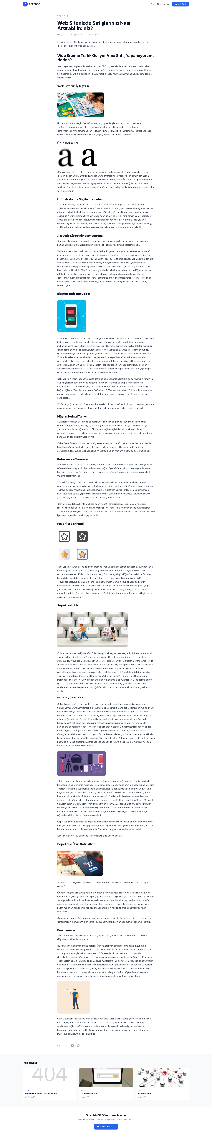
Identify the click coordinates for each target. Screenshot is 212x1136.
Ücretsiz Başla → (106, 1126)
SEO (104, 66)
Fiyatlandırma (163, 4)
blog (66, 16)
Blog (153, 4)
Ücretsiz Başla (180, 4)
